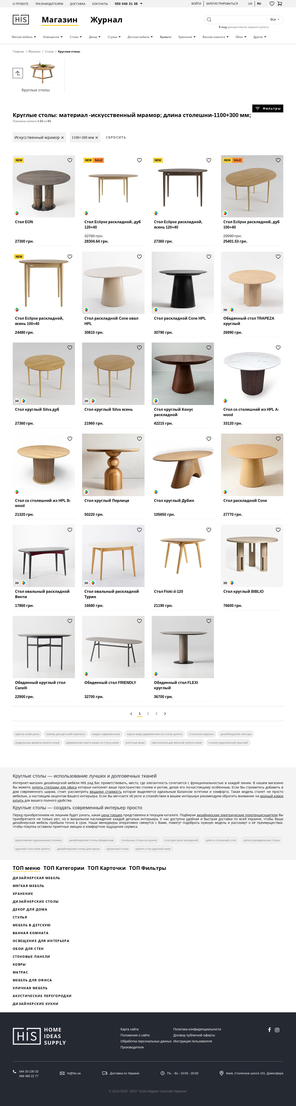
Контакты (100, 4)
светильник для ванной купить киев (177, 743)
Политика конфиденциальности (197, 1029)
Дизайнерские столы (36, 901)
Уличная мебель (30, 988)
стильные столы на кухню (139, 840)
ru (259, 4)
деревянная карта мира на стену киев (92, 743)
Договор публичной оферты (194, 1035)
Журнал (107, 19)
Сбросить (116, 137)
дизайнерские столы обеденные (91, 840)
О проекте (21, 4)
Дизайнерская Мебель (36, 878)
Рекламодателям (49, 4)
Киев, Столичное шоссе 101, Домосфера (254, 1073)
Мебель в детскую (32, 925)
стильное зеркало (201, 734)
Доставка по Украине (124, 1073)
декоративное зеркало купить (248, 27)
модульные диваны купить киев (37, 743)
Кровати (165, 37)
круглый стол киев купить (32, 849)
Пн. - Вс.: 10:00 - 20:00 (182, 1073)
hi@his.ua (74, 1073)
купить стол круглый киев (153, 849)
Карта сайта (129, 1029)
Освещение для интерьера (41, 941)
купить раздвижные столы (262, 840)
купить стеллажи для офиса (54, 787)
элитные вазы (135, 743)
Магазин (60, 19)
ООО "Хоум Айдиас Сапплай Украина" (158, 1091)
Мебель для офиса (32, 980)
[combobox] (275, 20)
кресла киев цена (27, 734)
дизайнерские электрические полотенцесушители (237, 815)
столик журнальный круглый (228, 743)
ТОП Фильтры (147, 867)
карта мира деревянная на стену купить (154, 734)
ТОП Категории (63, 867)
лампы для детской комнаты (65, 734)
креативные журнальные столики (38, 840)
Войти (196, 4)
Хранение (185, 37)
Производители (132, 1047)
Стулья (112, 37)
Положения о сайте (135, 1035)
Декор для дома (30, 909)
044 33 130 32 (28, 1071)
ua (250, 4)
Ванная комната (214, 37)
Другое (258, 37)
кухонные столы (118, 849)
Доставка (77, 4)
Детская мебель (138, 37)
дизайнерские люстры (236, 734)
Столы (74, 37)
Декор (93, 37)
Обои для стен (28, 948)
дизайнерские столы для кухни (78, 849)
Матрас (20, 972)
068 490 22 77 (28, 1076)
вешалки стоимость (105, 791)
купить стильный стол (221, 840)
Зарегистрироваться (222, 4)
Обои (239, 37)
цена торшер (111, 815)
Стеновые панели (31, 956)
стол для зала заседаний (181, 840)
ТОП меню (26, 867)
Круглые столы (36, 75)
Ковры (19, 964)
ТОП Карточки (107, 867)
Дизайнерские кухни (36, 1003)
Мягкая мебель (22, 37)
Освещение (51, 37)
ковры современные (106, 734)
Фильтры (268, 108)
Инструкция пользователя (192, 1041)
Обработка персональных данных (146, 1041)
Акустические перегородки (42, 996)
